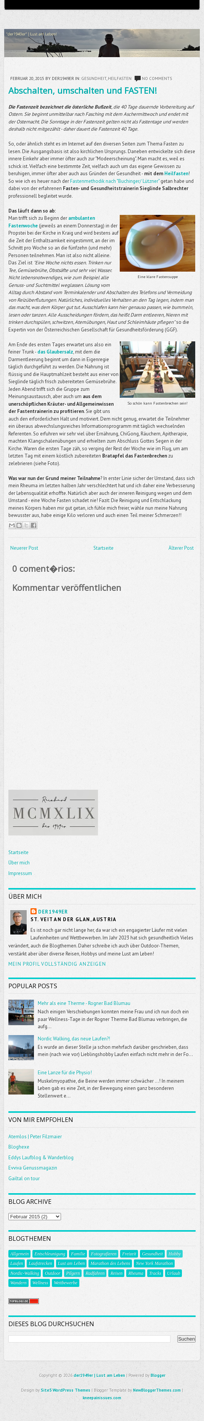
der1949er (53, 912)
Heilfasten (120, 78)
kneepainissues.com (102, 1397)
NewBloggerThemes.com (157, 1390)
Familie (78, 1253)
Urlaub (173, 1273)
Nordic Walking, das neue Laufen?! (74, 1038)
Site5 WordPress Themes (65, 1390)
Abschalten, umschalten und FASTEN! (82, 90)
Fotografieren (103, 1253)
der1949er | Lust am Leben (99, 1375)
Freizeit (129, 1253)
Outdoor (52, 1273)
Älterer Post (181, 548)
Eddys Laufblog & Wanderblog (41, 1157)
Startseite (103, 548)
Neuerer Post (24, 548)
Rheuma (135, 1273)
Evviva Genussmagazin (32, 1168)
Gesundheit (93, 78)
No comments (157, 78)
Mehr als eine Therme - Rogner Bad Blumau (84, 1003)
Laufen (16, 1263)
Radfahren (94, 1273)
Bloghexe (18, 1147)
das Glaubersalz (55, 352)
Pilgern (73, 1273)
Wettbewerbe (65, 1282)
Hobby (175, 1253)
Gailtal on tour (24, 1178)
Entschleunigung (49, 1253)
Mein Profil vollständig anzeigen (57, 964)
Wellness (40, 1282)
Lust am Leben (71, 1263)
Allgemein (19, 1253)
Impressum (20, 873)
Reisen (116, 1273)
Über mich (19, 862)
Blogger (158, 1375)
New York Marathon (154, 1263)
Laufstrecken (40, 1263)
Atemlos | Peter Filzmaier (35, 1136)
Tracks (155, 1273)
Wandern (18, 1282)
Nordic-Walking (24, 1273)
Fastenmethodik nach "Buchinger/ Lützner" (114, 181)
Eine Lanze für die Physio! (65, 1072)
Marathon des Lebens (110, 1263)
